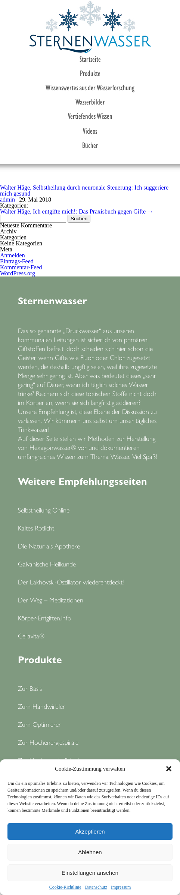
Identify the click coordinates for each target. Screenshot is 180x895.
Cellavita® (31, 635)
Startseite (90, 58)
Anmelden (12, 255)
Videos (90, 130)
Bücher (90, 145)
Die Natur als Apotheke (49, 545)
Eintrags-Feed (17, 261)
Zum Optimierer (39, 724)
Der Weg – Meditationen (50, 599)
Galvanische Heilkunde (47, 563)
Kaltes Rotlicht (36, 527)
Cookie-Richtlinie (65, 887)
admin (7, 199)
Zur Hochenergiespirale (48, 742)
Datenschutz (96, 887)
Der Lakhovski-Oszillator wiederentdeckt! (71, 581)
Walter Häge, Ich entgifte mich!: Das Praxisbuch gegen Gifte (76, 211)
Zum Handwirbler (41, 706)
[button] (169, 768)
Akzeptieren (90, 831)
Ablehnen (90, 852)
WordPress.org (17, 273)
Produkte (90, 73)
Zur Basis (30, 688)
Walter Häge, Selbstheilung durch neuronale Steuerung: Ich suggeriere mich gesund (84, 190)
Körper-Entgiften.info (44, 617)
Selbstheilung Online (43, 509)
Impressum (121, 887)
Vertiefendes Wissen (90, 115)
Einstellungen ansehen (90, 873)
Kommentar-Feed (21, 267)
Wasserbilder (90, 101)
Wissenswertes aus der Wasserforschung (90, 87)
